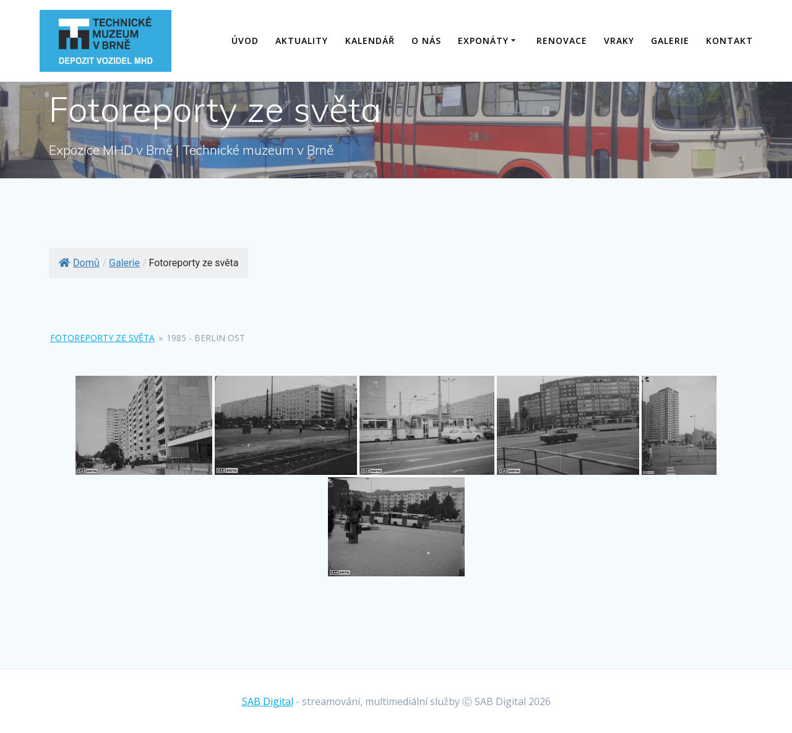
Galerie (670, 40)
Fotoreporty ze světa (102, 338)
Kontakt (729, 40)
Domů (79, 263)
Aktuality (301, 40)
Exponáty (483, 40)
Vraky (619, 40)
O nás (426, 40)
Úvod (245, 40)
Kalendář (370, 40)
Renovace (561, 40)
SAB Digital (267, 701)
